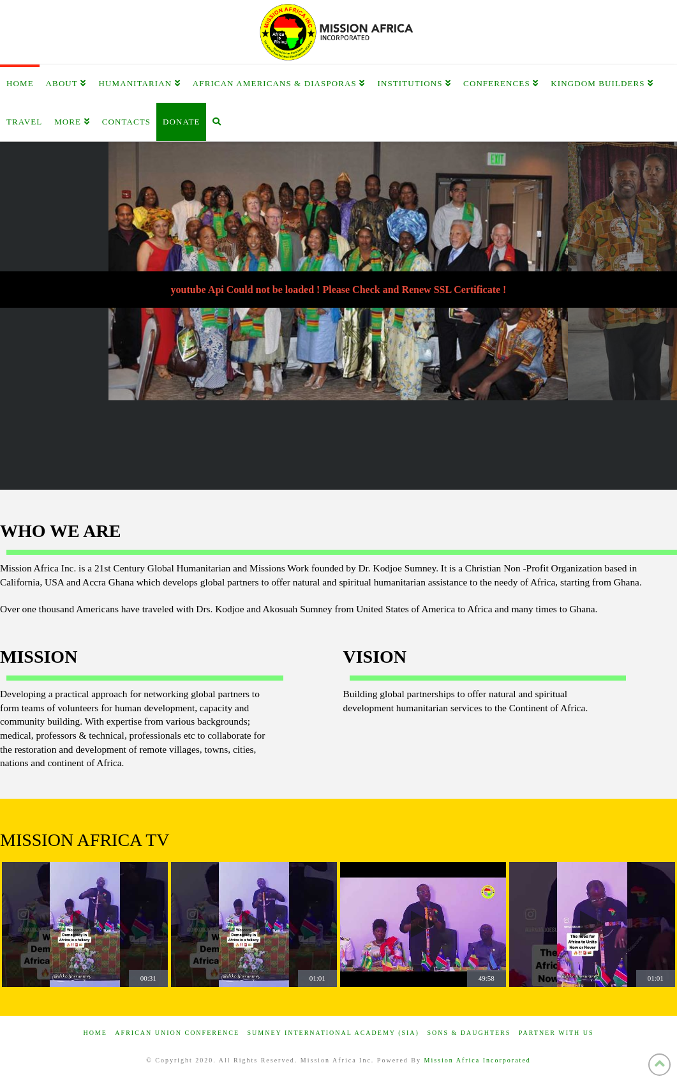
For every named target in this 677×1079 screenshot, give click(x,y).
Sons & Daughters (468, 1032)
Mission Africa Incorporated (477, 1060)
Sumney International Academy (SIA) (333, 1032)
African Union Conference (177, 1032)
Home (95, 1032)
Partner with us (556, 1032)
